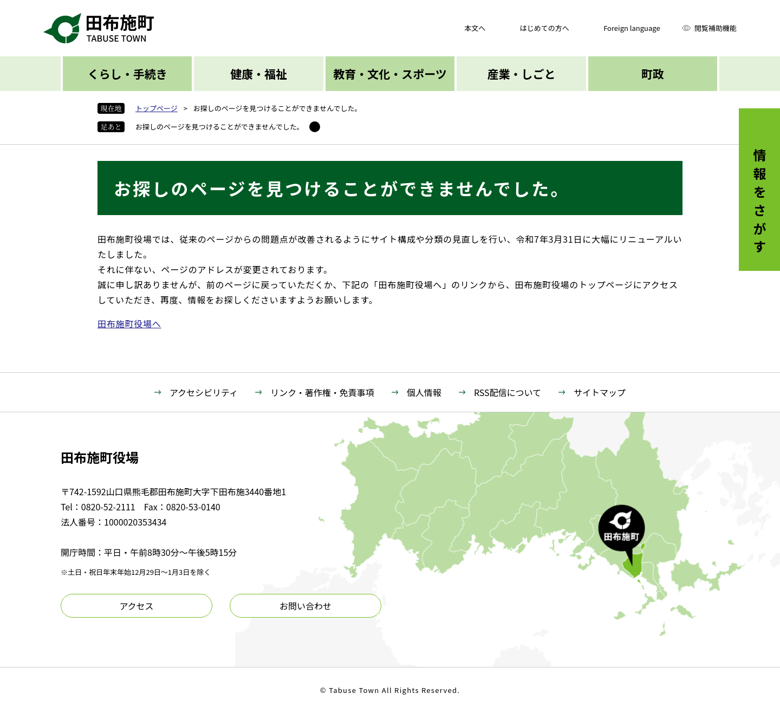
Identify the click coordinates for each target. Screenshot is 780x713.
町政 (652, 74)
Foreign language (631, 28)
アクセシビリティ (204, 392)
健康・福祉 (258, 74)
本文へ (474, 28)
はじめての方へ (544, 28)
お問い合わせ (306, 605)
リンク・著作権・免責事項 (322, 392)
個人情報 (424, 392)
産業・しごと (521, 74)
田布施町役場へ (129, 323)
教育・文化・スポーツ (390, 74)
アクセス (136, 605)
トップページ (156, 108)
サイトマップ (600, 392)
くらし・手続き (127, 74)
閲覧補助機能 (715, 28)
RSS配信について (507, 392)
